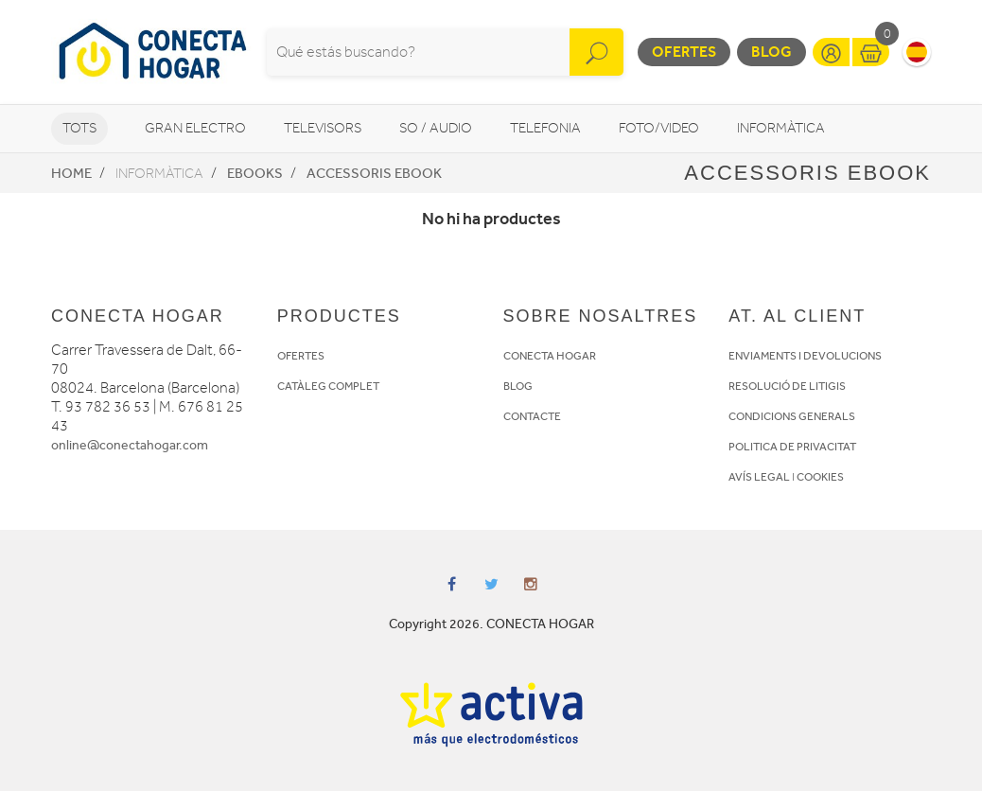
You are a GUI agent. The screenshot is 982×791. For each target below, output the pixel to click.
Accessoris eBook (374, 173)
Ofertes (684, 52)
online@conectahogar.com (129, 445)
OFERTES (300, 355)
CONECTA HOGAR (549, 355)
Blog (771, 52)
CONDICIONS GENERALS (791, 416)
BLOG (518, 386)
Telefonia (545, 128)
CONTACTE (532, 416)
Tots (79, 128)
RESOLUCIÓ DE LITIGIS (787, 386)
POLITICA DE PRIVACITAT (792, 446)
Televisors (322, 128)
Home (71, 173)
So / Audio (435, 128)
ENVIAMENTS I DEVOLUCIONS (805, 355)
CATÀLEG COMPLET (328, 386)
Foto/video (659, 128)
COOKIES (820, 476)
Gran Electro (195, 128)
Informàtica (781, 128)
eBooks (255, 173)
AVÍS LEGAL (759, 476)
